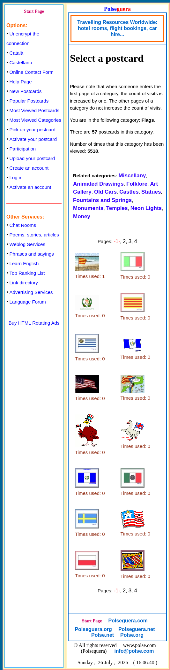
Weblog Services (27, 244)
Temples (117, 208)
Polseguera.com (128, 620)
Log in (16, 177)
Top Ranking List (27, 273)
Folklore (136, 184)
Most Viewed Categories (35, 120)
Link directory (24, 282)
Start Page (34, 11)
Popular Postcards (29, 101)
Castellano (21, 62)
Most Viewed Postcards (34, 110)
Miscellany (132, 176)
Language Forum (28, 301)
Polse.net (102, 635)
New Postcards (26, 91)
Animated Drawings (98, 184)
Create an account (29, 168)
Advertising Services (31, 292)
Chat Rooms (23, 225)
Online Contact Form (32, 72)
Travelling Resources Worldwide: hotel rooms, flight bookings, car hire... (117, 28)
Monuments (88, 208)
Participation (23, 148)
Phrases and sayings (32, 254)
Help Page (21, 81)
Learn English (24, 263)
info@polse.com (134, 651)
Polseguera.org (93, 629)
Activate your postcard (33, 139)
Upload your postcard (32, 158)
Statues (151, 192)
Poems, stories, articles (34, 234)
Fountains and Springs (102, 200)
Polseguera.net (136, 629)
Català (16, 53)
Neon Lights (146, 208)
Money (81, 216)
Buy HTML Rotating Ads (34, 323)
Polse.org (132, 635)
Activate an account (30, 187)
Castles (128, 192)
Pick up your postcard (32, 129)
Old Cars (105, 192)
